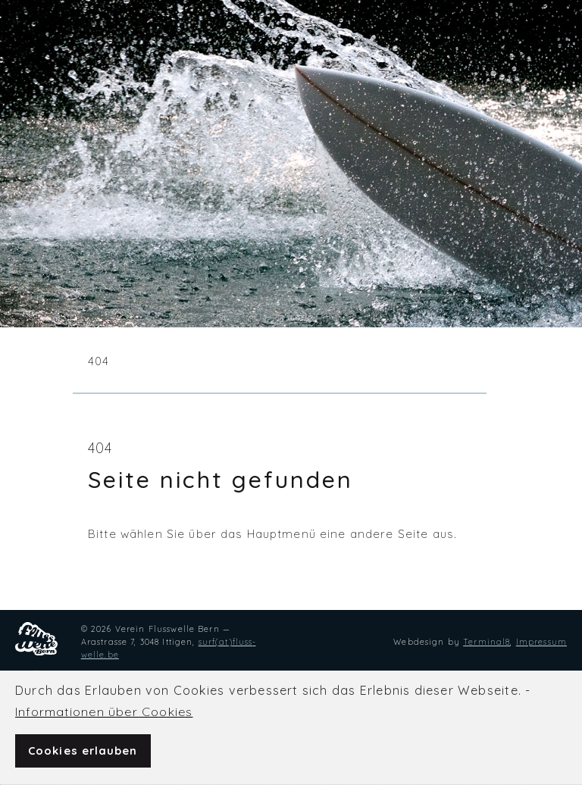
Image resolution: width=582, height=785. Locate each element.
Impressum (541, 641)
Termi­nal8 (486, 641)
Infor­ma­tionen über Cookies (103, 711)
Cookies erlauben (83, 750)
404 (98, 361)
